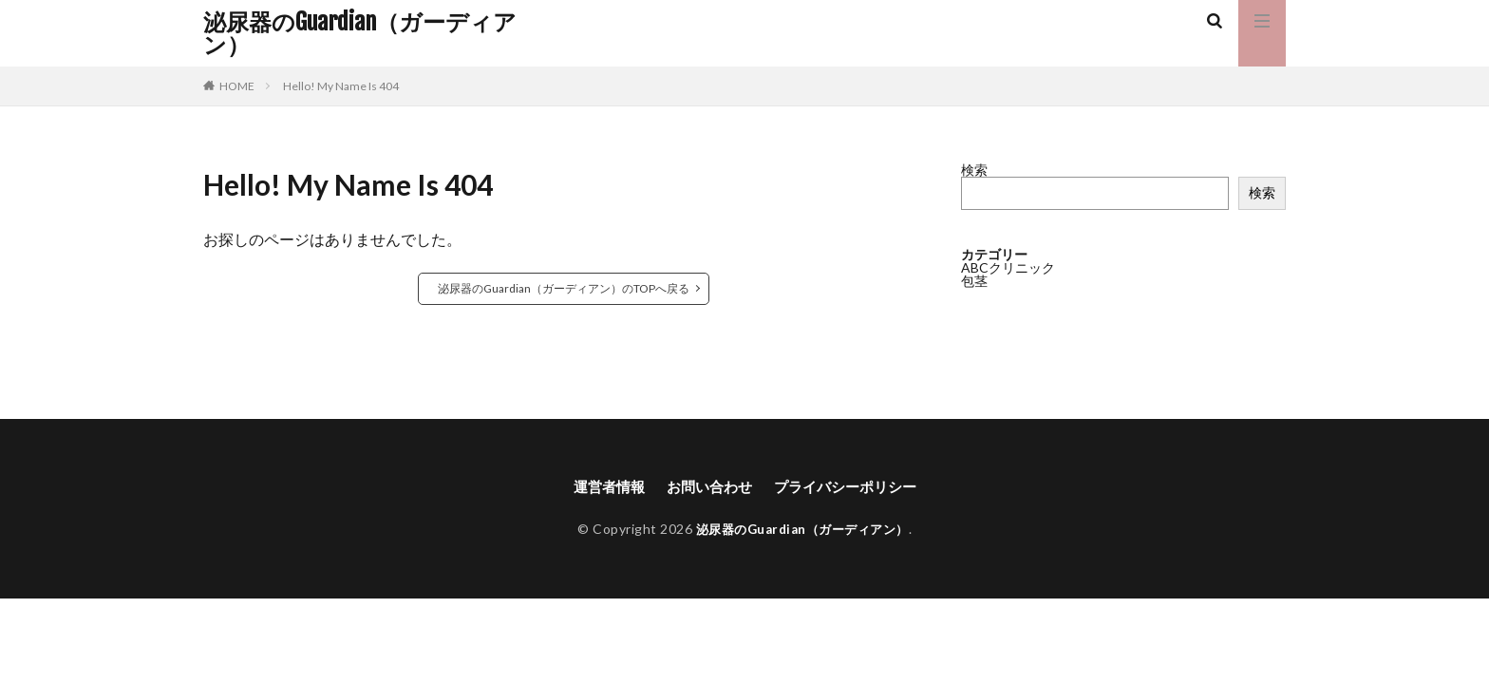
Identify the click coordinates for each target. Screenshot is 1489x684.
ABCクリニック (1008, 267)
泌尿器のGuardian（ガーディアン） (360, 33)
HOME (236, 86)
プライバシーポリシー (850, 487)
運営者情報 (601, 487)
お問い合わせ (706, 487)
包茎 (974, 281)
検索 (974, 170)
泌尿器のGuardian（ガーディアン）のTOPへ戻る (563, 288)
